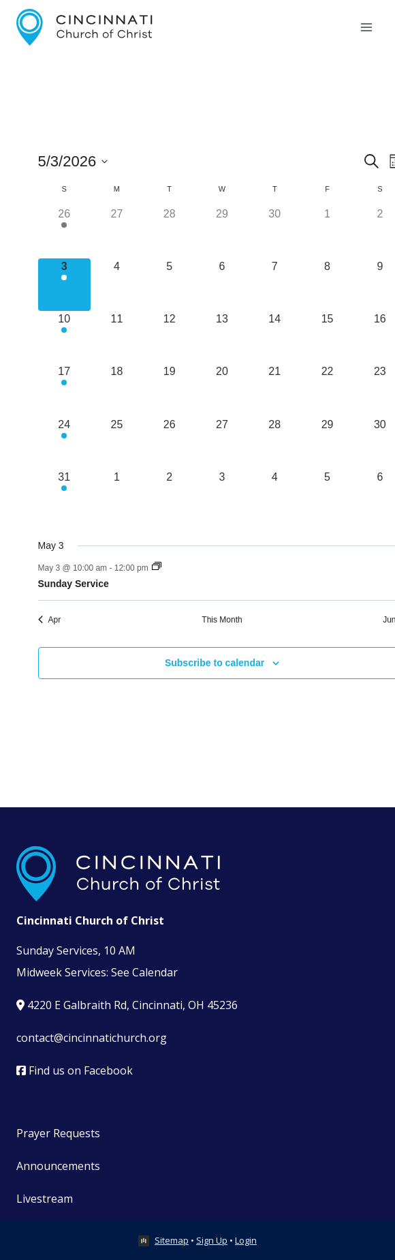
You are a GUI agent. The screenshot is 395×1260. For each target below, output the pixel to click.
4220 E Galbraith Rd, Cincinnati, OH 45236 (127, 1004)
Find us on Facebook (74, 1070)
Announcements (58, 1165)
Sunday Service (73, 583)
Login (246, 1240)
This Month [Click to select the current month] (222, 620)
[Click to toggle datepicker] (73, 161)
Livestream (44, 1198)
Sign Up (211, 1240)
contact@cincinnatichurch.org (91, 1037)
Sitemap (172, 1240)
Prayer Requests (58, 1133)
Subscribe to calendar (214, 662)
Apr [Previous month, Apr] (49, 620)
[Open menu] (366, 27)
